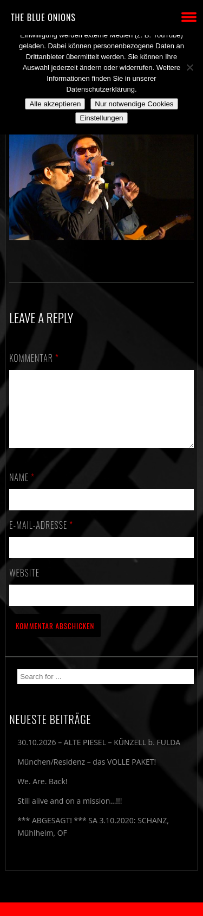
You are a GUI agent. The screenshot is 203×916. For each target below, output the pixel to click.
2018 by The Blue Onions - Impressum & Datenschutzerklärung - (101, 909)
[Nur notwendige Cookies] (189, 67)
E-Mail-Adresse (41, 538)
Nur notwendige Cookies (134, 104)
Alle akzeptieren (55, 104)
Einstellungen (101, 118)
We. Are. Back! (42, 794)
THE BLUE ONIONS (43, 17)
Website (24, 585)
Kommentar (34, 357)
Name (22, 490)
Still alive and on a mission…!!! (69, 814)
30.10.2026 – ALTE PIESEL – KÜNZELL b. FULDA (98, 755)
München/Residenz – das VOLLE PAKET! (86, 775)
